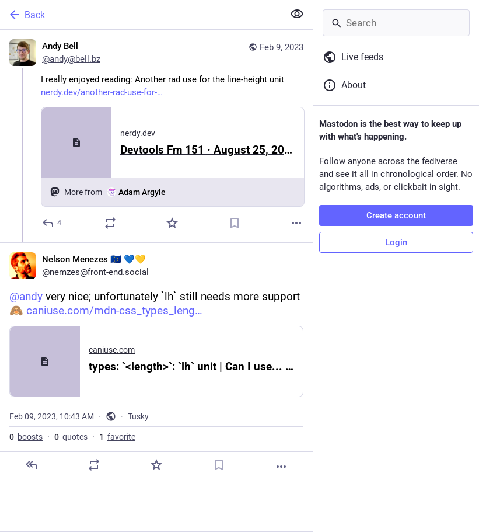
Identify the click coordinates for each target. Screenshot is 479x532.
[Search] (396, 22)
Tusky (138, 416)
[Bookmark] (235, 223)
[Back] (140, 14)
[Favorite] (172, 223)
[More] (296, 223)
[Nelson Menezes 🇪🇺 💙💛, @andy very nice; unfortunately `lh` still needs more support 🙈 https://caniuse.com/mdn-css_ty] (156, 361)
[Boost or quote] (110, 223)
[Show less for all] (297, 14)
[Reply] (52, 223)
